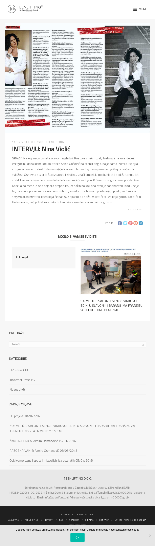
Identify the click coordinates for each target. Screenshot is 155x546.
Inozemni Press (19, 379)
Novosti (15, 389)
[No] (150, 535)
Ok (77, 537)
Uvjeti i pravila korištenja (130, 520)
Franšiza (74, 520)
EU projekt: (23, 257)
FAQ (61, 520)
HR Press (135, 209)
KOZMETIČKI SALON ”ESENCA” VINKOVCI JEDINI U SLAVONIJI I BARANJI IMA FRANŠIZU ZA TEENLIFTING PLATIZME (72, 428)
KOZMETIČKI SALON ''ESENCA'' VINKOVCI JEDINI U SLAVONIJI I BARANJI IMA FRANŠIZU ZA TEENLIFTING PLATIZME (111, 305)
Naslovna (13, 520)
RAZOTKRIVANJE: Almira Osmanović (34, 450)
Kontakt (104, 520)
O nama (89, 520)
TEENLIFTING (55, 142)
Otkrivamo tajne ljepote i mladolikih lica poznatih (42, 460)
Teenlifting (32, 520)
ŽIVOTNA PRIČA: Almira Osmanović (33, 440)
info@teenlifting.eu (56, 497)
